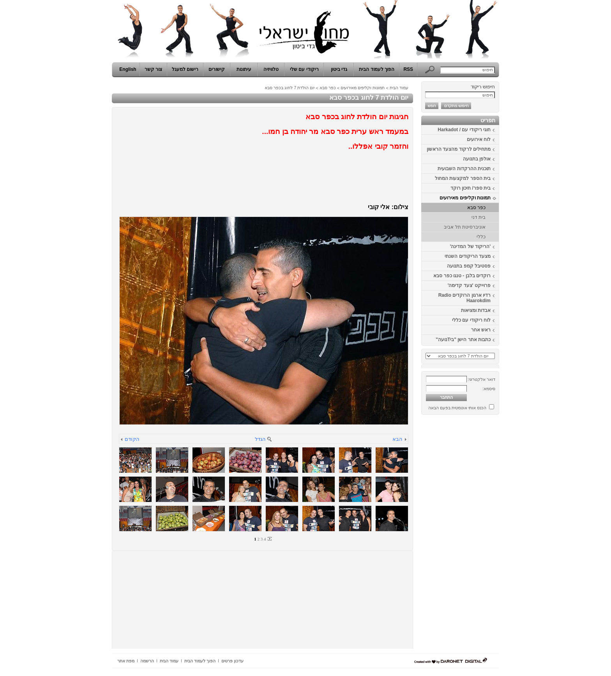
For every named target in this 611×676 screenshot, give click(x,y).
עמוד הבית (399, 87)
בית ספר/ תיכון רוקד (470, 188)
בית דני (478, 217)
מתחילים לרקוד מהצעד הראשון (459, 149)
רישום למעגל (185, 69)
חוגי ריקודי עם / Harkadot (464, 129)
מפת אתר (125, 660)
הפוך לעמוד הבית (376, 69)
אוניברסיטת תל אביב (465, 227)
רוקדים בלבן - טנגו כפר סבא (462, 275)
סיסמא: (488, 388)
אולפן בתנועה (477, 159)
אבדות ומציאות (476, 310)
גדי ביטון (339, 69)
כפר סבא (476, 207)
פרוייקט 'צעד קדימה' (469, 285)
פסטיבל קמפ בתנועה (469, 266)
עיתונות (244, 69)
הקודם (132, 439)
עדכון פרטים (232, 660)
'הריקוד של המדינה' (470, 246)
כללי (481, 236)
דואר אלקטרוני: (481, 379)
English (127, 69)
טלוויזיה (271, 69)
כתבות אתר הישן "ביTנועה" (463, 339)
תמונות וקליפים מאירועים (465, 198)
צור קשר (153, 69)
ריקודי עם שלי (304, 69)
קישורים (216, 69)
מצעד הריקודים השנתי (468, 256)
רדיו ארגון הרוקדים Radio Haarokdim (464, 297)
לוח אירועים (479, 139)
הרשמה (147, 660)
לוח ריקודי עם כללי (471, 320)
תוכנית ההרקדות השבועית (464, 168)
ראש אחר (481, 330)
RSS (408, 69)
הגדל (260, 439)
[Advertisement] (475, 534)
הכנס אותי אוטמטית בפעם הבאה (457, 407)
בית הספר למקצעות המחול (463, 178)
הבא (397, 439)
